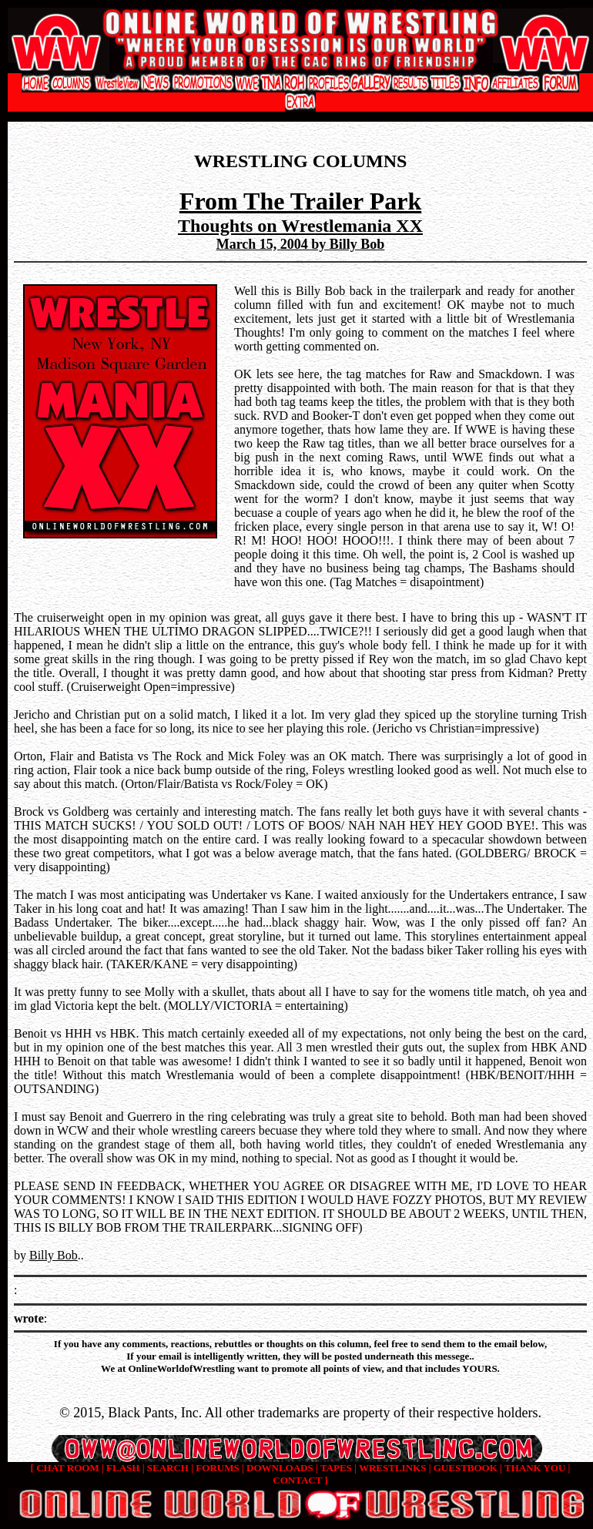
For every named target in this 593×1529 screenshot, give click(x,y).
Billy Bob (53, 1255)
